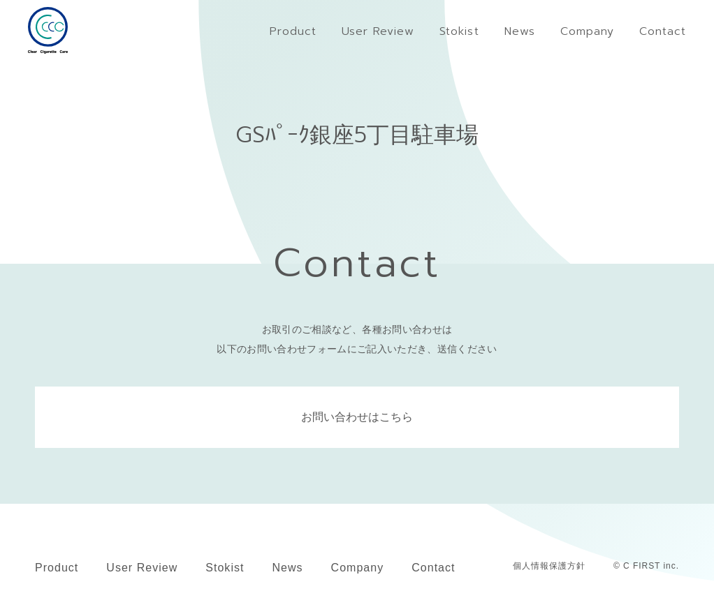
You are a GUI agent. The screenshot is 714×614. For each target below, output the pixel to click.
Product (56, 568)
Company (357, 568)
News (287, 568)
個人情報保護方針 (549, 566)
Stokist (224, 568)
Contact (433, 568)
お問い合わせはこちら (357, 417)
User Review (141, 568)
